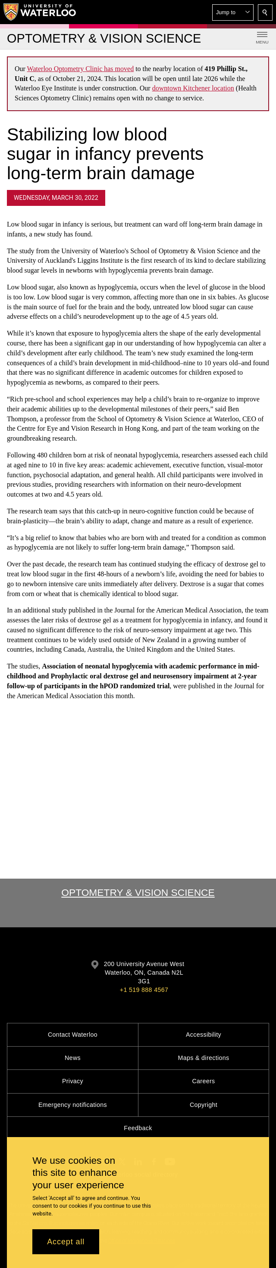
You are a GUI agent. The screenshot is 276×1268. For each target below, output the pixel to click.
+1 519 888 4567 (144, 989)
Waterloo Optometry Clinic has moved (80, 68)
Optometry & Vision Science (137, 892)
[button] (233, 12)
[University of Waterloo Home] (40, 12)
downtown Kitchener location (193, 88)
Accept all (66, 1241)
